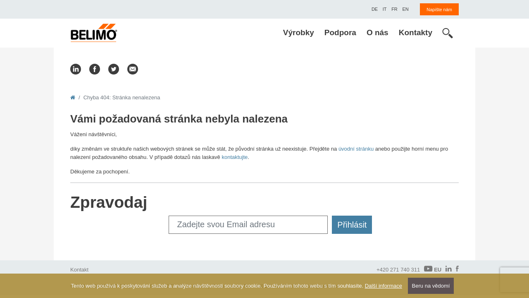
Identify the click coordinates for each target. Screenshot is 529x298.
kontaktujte (235, 157)
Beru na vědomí (431, 286)
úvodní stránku (356, 149)
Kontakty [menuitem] (415, 32)
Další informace (383, 286)
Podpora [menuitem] (340, 32)
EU (432, 269)
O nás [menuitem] (377, 32)
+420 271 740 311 (398, 270)
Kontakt (79, 270)
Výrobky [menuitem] (298, 32)
